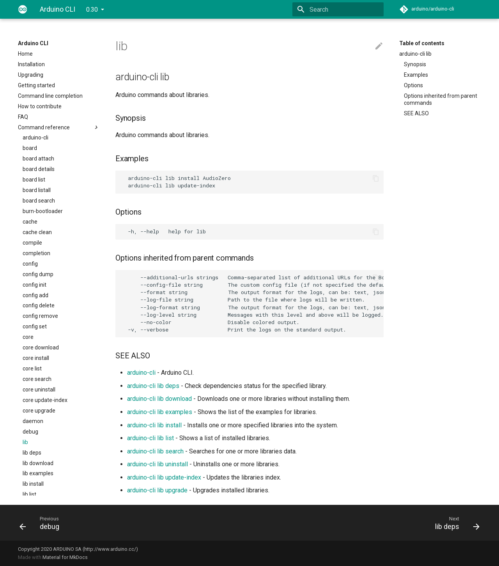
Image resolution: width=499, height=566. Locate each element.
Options (413, 85)
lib (25, 442)
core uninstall (39, 389)
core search (37, 379)
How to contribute (40, 106)
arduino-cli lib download (159, 398)
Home (25, 54)
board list (34, 179)
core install (36, 358)
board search (39, 200)
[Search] (338, 9)
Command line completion (50, 96)
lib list (29, 494)
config (30, 264)
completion (36, 253)
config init (34, 285)
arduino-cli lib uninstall (157, 464)
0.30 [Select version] (92, 9)
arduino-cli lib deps (153, 386)
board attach (38, 158)
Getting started (36, 85)
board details (39, 169)
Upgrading (30, 75)
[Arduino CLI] (22, 9)
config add (35, 295)
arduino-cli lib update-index (164, 477)
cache (30, 222)
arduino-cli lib (415, 54)
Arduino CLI (33, 43)
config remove (40, 316)
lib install (33, 484)
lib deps (32, 453)
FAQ (23, 117)
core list (32, 368)
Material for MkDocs (65, 557)
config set (35, 326)
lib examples (38, 473)
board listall (37, 190)
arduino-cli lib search (155, 451)
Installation (31, 64)
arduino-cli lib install (154, 425)
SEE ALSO (416, 113)
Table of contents (421, 43)
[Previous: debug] (131, 522)
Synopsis (415, 64)
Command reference (59, 127)
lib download (38, 463)
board (30, 148)
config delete (39, 305)
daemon (33, 421)
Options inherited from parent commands (440, 99)
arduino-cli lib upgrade (157, 490)
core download (41, 347)
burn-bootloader (43, 211)
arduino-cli (35, 137)
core (28, 337)
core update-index (45, 400)
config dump (38, 274)
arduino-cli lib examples (159, 412)
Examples (416, 75)
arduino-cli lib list (150, 438)
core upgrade (39, 410)
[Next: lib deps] (368, 522)
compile (32, 243)
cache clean (37, 232)
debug (30, 431)
